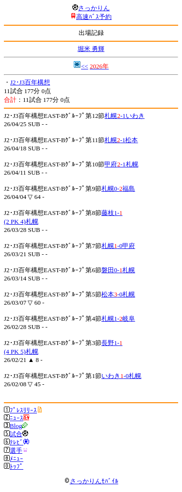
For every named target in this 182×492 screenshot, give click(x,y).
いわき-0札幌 (121, 375)
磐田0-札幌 (118, 270)
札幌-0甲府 (118, 245)
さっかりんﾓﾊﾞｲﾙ (91, 481)
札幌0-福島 (118, 188)
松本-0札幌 (118, 294)
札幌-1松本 (121, 140)
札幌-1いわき (124, 115)
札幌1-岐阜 (118, 318)
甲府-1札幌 (121, 164)
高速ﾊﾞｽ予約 (94, 16)
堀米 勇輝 (91, 48)
